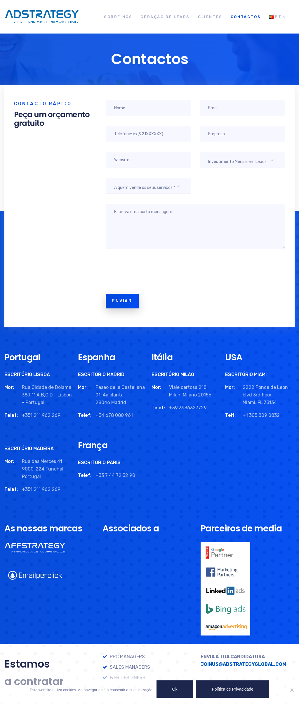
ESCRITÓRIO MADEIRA (29, 448)
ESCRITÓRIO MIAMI (246, 374)
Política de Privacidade (232, 689)
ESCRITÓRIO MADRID (101, 374)
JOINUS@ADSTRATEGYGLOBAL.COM (243, 664)
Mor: (9, 387)
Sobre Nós (118, 17)
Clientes (210, 17)
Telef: (11, 415)
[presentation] (150, 272)
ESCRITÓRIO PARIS (99, 462)
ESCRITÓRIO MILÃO (173, 374)
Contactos (246, 17)
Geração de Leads (165, 17)
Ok (175, 689)
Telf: (230, 415)
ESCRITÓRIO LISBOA (27, 374)
